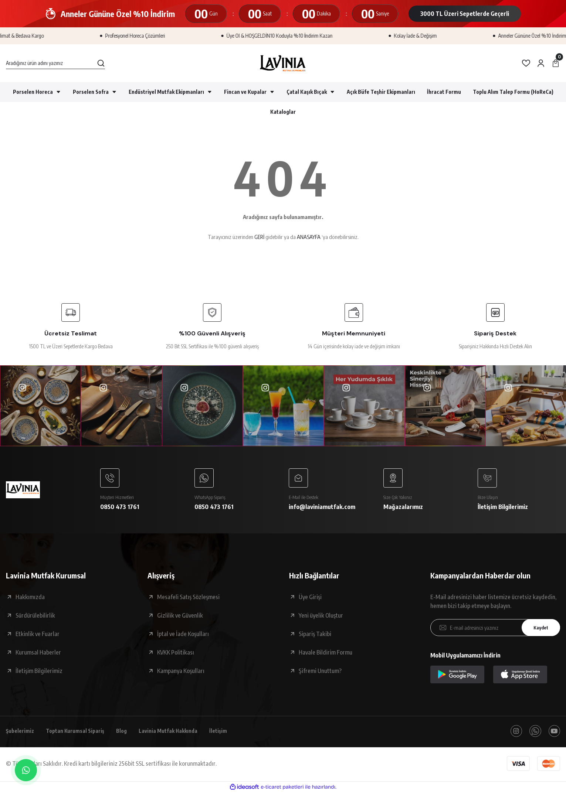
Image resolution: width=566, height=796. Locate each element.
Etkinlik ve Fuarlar (38, 636)
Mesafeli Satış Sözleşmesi (188, 599)
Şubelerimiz (21, 734)
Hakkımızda (30, 599)
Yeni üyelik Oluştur (321, 617)
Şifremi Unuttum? (320, 673)
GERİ (259, 236)
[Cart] (555, 63)
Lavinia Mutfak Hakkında (181, 734)
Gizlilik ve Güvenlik (180, 617)
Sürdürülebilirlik (35, 617)
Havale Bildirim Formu (325, 654)
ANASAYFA (309, 236)
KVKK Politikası (175, 654)
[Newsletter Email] (495, 629)
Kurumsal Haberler (38, 654)
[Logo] (283, 63)
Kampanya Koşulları (180, 673)
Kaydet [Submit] (538, 629)
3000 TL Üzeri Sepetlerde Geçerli (464, 13)
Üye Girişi (310, 599)
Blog (131, 734)
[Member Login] (540, 63)
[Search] (55, 63)
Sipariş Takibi (315, 636)
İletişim (234, 734)
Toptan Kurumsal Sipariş (81, 734)
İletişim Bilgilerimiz (39, 673)
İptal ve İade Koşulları (183, 636)
